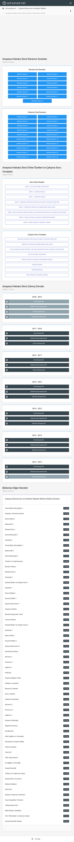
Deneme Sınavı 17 (22, 152)
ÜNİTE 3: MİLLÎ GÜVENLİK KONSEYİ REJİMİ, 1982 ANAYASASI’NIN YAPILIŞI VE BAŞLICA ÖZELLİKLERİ (37, 212)
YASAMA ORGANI (37, 264)
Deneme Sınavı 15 (22, 148)
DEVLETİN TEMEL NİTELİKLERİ (37, 254)
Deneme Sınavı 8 (52, 87)
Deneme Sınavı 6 (52, 83)
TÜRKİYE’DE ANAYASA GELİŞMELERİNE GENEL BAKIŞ (37, 244)
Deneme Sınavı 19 (22, 157)
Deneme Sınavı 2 (52, 74)
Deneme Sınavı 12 (52, 96)
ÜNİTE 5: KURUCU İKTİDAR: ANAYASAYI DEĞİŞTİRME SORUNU (37, 217)
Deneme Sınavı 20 (52, 157)
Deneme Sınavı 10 (52, 92)
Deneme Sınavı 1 (22, 74)
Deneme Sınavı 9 (22, 92)
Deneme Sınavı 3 (22, 78)
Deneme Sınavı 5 (22, 83)
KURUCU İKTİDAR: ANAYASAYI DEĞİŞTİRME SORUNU (37, 259)
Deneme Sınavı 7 (22, 87)
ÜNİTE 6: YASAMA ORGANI (37, 192)
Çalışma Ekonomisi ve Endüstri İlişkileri (32, 8)
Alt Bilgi (36, 839)
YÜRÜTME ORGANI (37, 270)
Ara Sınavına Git (24, 301)
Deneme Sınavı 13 (37, 101)
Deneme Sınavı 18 (52, 152)
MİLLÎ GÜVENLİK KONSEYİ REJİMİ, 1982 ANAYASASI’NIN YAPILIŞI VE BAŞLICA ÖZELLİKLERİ (37, 249)
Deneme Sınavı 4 (52, 78)
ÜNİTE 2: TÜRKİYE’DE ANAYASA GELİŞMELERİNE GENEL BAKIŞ (37, 207)
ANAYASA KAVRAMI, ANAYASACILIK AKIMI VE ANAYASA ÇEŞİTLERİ (37, 239)
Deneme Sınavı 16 (52, 148)
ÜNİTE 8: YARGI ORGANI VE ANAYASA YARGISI (37, 222)
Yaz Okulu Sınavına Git (25, 317)
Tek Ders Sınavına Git (25, 397)
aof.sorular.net (9, 8)
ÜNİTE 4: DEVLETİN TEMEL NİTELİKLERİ (37, 186)
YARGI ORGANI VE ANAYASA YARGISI (37, 275)
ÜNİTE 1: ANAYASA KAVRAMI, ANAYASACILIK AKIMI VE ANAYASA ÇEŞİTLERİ (37, 202)
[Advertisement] (37, 34)
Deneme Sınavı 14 (52, 143)
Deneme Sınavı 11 (22, 96)
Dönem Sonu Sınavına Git (26, 307)
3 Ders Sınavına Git (25, 312)
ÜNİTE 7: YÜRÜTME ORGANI (37, 197)
